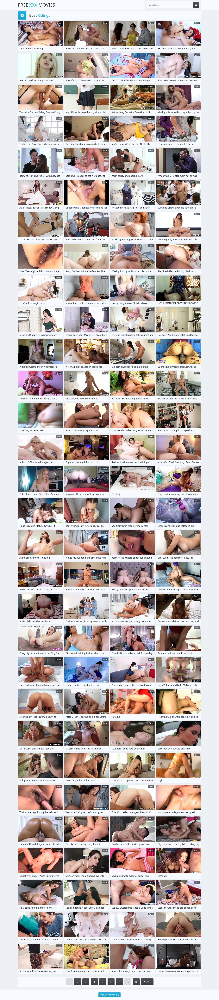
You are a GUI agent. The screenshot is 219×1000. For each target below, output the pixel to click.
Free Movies (36, 5)
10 (136, 981)
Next (147, 981)
